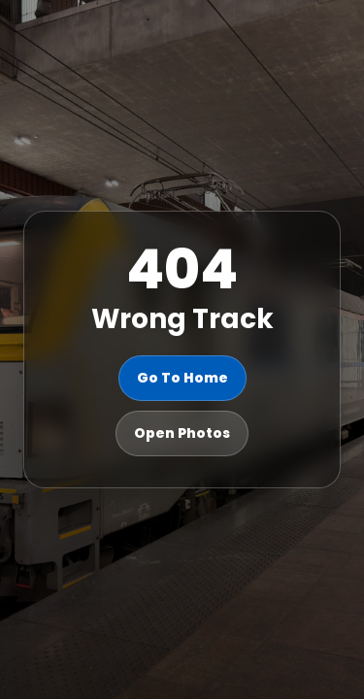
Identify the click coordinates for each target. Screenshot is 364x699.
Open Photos (182, 433)
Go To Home (182, 377)
